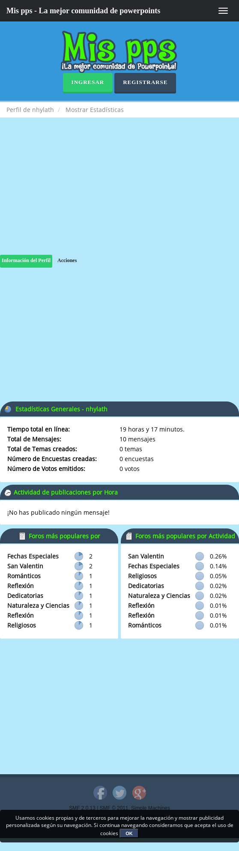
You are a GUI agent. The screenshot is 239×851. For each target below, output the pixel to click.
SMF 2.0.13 (82, 808)
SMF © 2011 (114, 808)
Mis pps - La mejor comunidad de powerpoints (83, 10)
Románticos (24, 576)
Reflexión (20, 586)
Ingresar (88, 82)
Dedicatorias (25, 595)
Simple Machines (150, 808)
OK (129, 833)
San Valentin (25, 566)
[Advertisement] (119, 195)
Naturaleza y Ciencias (38, 605)
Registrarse (145, 82)
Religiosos (21, 625)
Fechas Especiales (33, 556)
